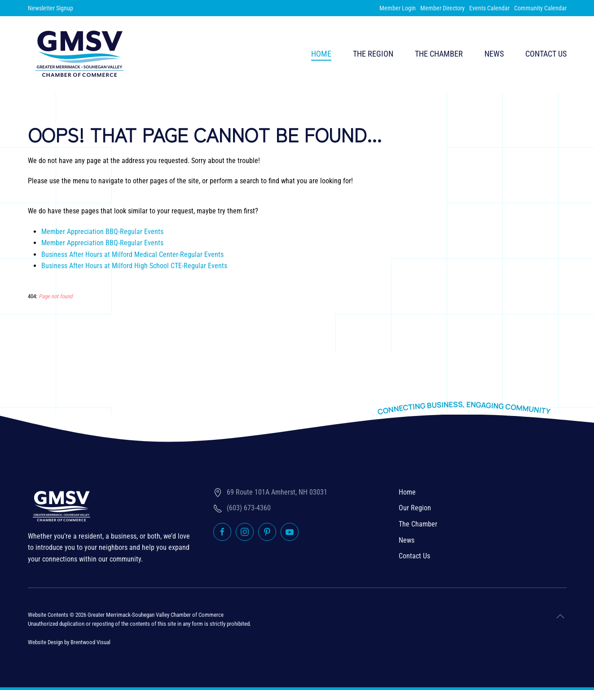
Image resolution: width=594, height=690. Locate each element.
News (494, 53)
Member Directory (442, 8)
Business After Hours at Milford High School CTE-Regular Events (134, 265)
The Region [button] (373, 53)
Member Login (397, 8)
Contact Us (546, 53)
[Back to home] (79, 54)
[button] (560, 616)
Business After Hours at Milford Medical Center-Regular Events (132, 254)
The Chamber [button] (439, 53)
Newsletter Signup (50, 8)
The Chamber (418, 524)
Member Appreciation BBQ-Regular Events (102, 231)
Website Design (45, 642)
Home (321, 53)
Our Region (415, 508)
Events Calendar (489, 8)
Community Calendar (540, 8)
